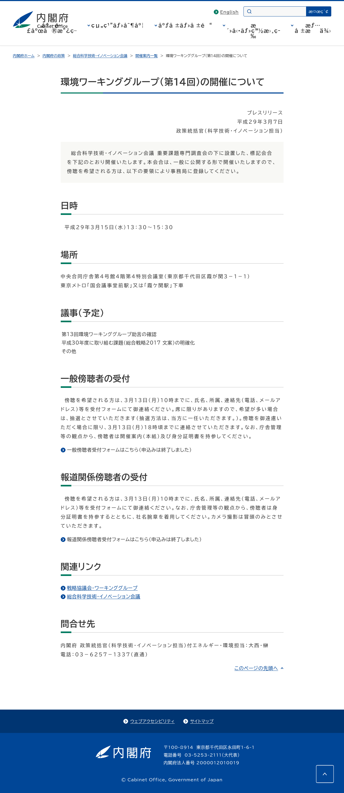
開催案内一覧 (147, 56)
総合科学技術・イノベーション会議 (100, 56)
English (229, 12)
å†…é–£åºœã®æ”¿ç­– (52, 28)
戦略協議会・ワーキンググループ (102, 588)
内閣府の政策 (53, 56)
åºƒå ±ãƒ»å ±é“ (185, 25)
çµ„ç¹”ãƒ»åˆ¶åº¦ (117, 25)
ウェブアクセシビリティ (152, 721)
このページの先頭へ (256, 668)
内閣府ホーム (23, 56)
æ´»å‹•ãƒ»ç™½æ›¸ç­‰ (253, 31)
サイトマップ (202, 721)
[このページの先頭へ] (324, 773)
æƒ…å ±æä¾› (313, 28)
